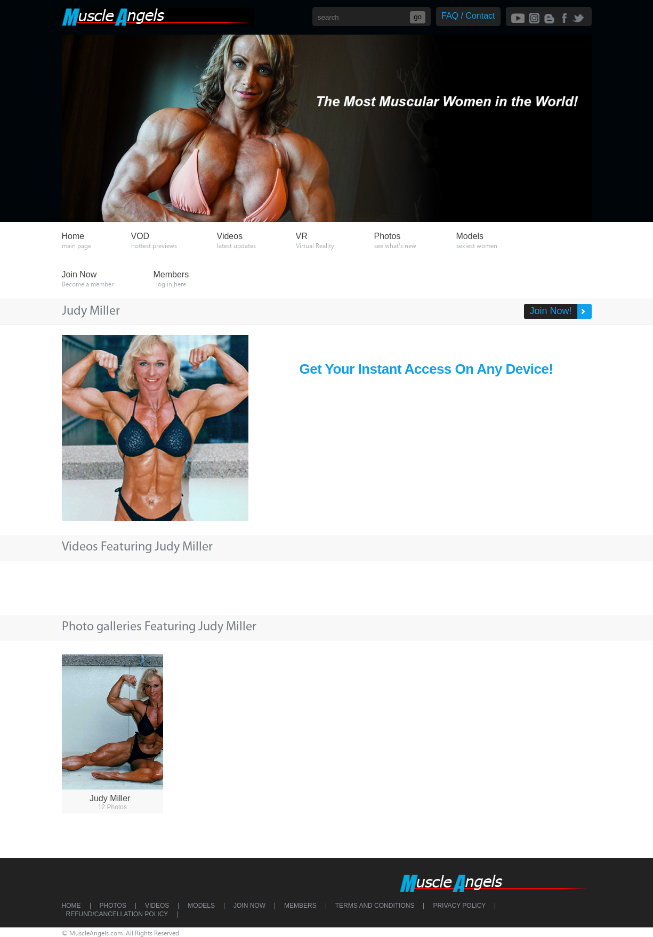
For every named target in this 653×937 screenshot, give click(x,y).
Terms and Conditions (375, 905)
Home (71, 905)
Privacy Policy (459, 905)
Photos (113, 905)
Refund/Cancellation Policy (117, 914)
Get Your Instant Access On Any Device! (426, 369)
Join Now (249, 905)
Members (300, 905)
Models (201, 905)
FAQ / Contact (468, 15)
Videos (157, 905)
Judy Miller (110, 798)
